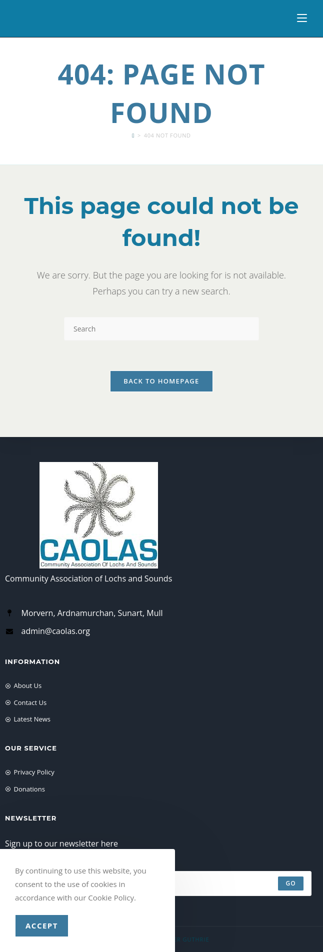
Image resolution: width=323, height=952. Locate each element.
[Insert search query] (161, 328)
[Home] (133, 135)
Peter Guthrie (186, 939)
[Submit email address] (291, 883)
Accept (42, 925)
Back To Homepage (161, 381)
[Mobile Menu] (302, 18)
